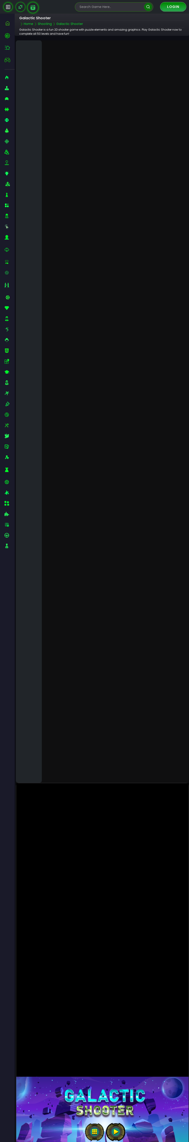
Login (173, 6)
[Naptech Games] (20, 7)
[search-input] (110, 6)
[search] (148, 7)
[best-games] (10, 36)
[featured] (10, 48)
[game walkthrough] (33, 7)
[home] (10, 23)
